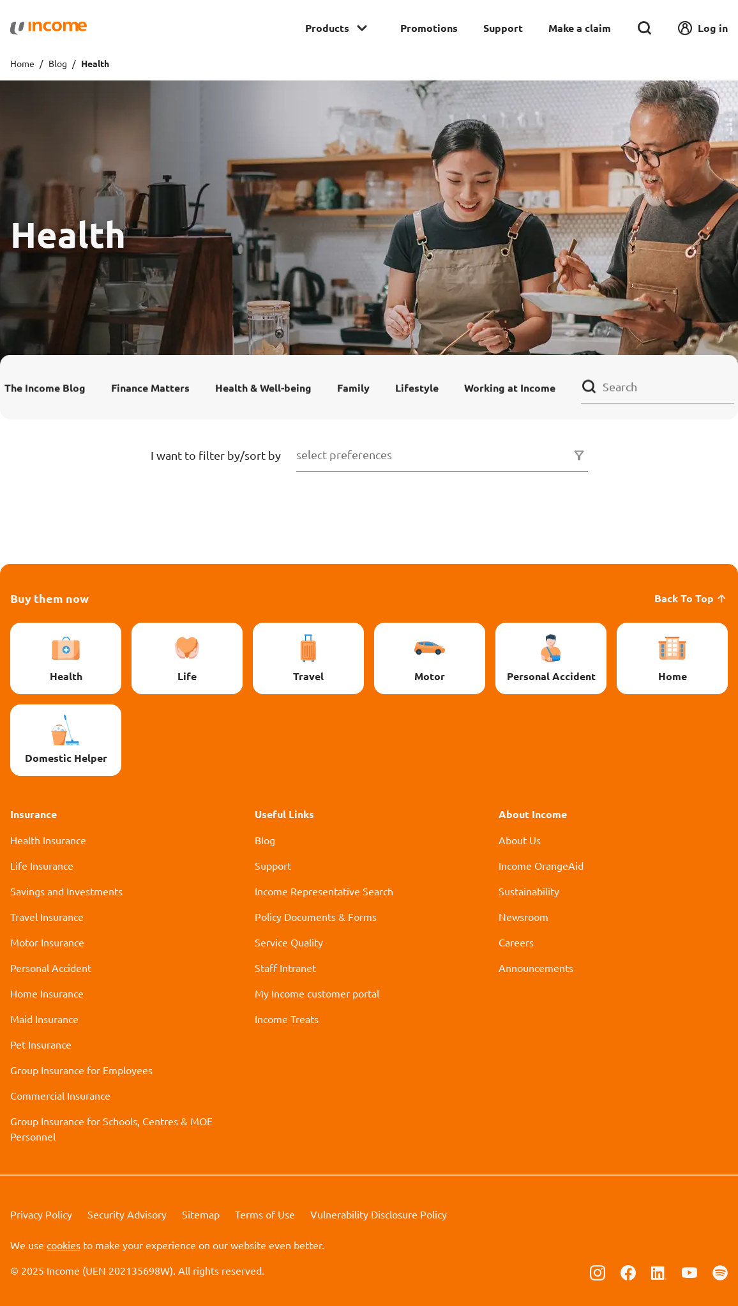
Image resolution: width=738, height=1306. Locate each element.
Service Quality (289, 942)
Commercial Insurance (60, 1095)
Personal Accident (50, 967)
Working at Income (509, 387)
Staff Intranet (285, 967)
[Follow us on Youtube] (689, 1271)
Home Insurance (47, 993)
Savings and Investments (66, 891)
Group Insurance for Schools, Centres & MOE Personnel (111, 1128)
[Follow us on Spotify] (720, 1271)
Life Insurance (41, 865)
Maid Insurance (44, 1018)
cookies (63, 1244)
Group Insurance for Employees (81, 1069)
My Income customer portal (317, 993)
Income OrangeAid (541, 865)
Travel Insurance (47, 916)
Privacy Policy (41, 1214)
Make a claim (579, 27)
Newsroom (523, 916)
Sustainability (529, 891)
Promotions (429, 27)
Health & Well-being (263, 387)
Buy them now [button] (49, 598)
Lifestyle (417, 387)
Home (22, 63)
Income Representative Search (324, 891)
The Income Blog (45, 387)
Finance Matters (150, 387)
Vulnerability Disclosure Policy (378, 1214)
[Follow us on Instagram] (597, 1271)
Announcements (536, 967)
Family (353, 387)
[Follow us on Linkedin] (658, 1271)
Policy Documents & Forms (316, 916)
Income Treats (287, 1018)
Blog (58, 63)
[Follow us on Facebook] (628, 1271)
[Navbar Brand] (48, 28)
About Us (520, 839)
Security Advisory (127, 1214)
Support (503, 27)
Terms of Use (265, 1214)
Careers (516, 942)
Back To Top (691, 598)
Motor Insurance (47, 942)
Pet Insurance (41, 1044)
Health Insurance (48, 839)
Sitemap (201, 1214)
